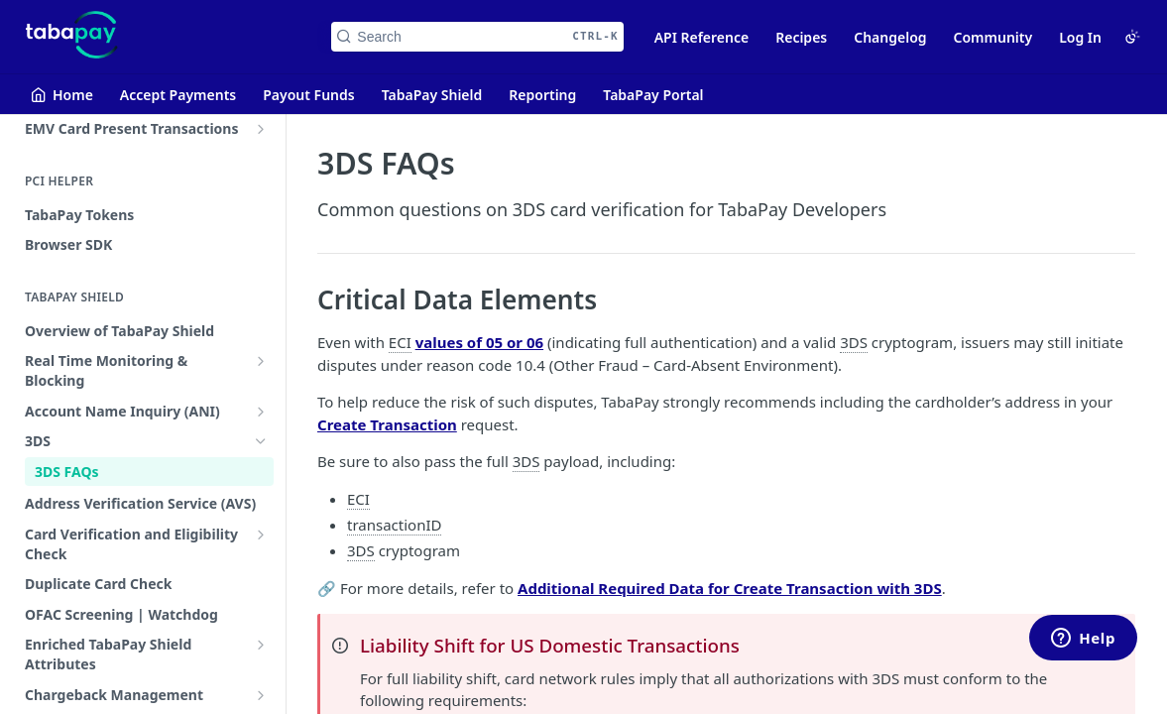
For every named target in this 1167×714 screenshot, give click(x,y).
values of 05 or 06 (479, 342)
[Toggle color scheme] (1132, 37)
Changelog (890, 37)
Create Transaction (387, 424)
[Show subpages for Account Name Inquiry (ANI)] (261, 411)
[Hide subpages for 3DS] (261, 441)
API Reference (702, 37)
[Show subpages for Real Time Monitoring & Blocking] (261, 361)
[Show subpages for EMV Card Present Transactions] (261, 129)
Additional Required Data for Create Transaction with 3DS (730, 588)
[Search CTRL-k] (477, 37)
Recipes (801, 37)
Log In (1080, 37)
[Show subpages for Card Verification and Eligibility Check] (261, 534)
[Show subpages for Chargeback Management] (261, 695)
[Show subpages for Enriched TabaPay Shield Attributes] (261, 645)
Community (993, 37)
